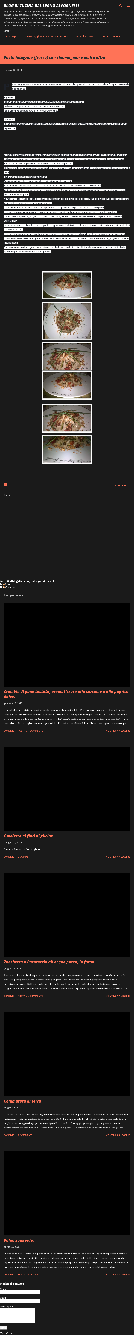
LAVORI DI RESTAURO (113, 36)
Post (6, 584)
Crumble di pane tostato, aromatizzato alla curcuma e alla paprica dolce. (66, 694)
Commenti (9, 587)
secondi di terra (84, 36)
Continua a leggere (118, 730)
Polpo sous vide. (19, 1240)
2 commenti (25, 856)
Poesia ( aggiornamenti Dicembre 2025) (46, 36)
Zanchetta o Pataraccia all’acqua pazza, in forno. (49, 961)
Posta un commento (30, 730)
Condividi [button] (120, 485)
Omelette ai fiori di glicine (28, 835)
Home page (10, 36)
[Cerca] (121, 6)
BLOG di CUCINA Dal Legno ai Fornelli (41, 5)
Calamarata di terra (22, 1101)
